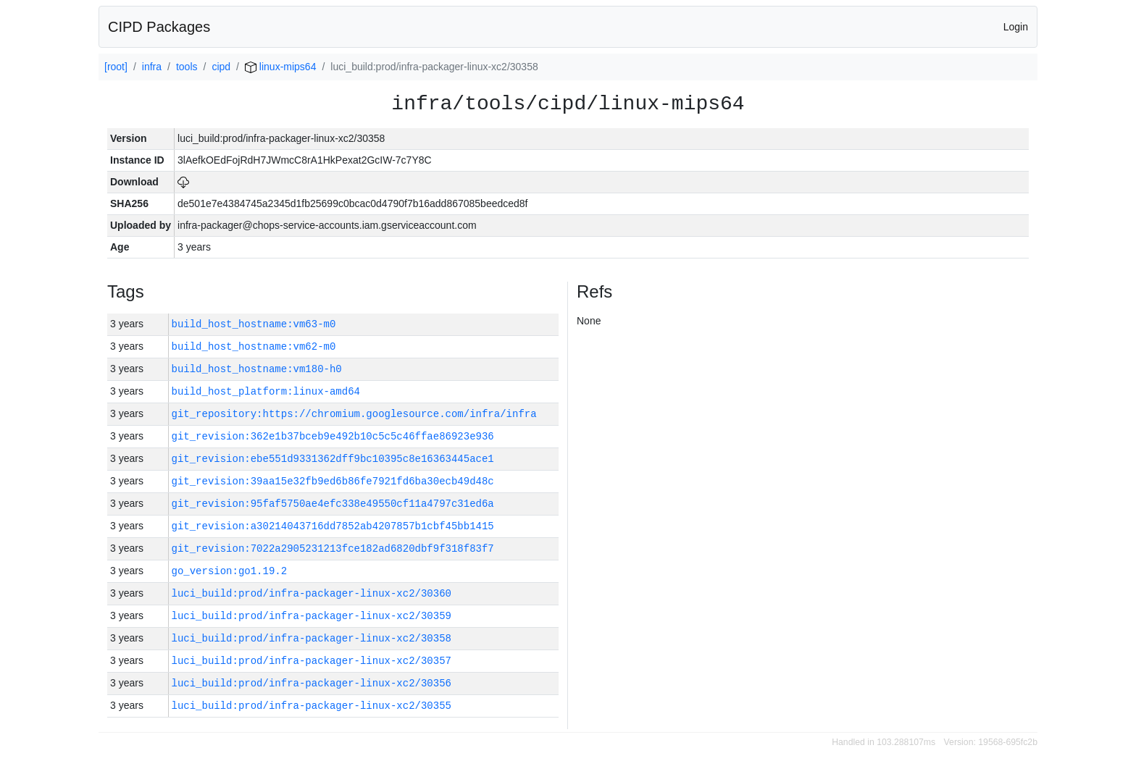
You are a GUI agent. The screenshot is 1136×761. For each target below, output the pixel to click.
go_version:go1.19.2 (230, 571)
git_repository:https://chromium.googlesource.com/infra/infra (354, 414)
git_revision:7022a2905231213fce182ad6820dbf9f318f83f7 (333, 548)
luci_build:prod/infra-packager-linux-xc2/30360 (311, 593)
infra (152, 66)
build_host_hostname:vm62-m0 (254, 346)
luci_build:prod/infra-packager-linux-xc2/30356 (311, 683)
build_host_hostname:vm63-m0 (254, 324)
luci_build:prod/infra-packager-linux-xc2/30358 (311, 638)
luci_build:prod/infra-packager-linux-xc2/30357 (311, 661)
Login (1015, 27)
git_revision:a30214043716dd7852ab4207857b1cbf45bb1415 (333, 526)
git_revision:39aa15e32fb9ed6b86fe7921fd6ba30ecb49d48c (333, 481)
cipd (221, 66)
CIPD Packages (159, 27)
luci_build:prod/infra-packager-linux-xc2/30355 (311, 705)
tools (187, 66)
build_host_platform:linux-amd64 (266, 391)
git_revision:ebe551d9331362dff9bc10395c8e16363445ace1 (333, 459)
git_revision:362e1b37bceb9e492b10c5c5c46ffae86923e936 (333, 436)
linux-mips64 (280, 66)
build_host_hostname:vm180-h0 (257, 369)
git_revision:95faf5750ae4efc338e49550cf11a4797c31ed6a (333, 503)
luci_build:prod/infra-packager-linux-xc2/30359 (311, 616)
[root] (116, 66)
